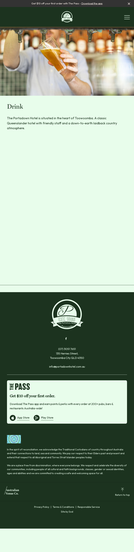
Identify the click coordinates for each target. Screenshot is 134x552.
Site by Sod (67, 511)
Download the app (92, 3)
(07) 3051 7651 (67, 349)
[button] (127, 18)
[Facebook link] (66, 338)
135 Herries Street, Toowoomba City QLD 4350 (67, 356)
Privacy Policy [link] (41, 507)
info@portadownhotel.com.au (67, 366)
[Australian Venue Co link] (11, 491)
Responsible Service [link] (89, 507)
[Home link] (67, 16)
